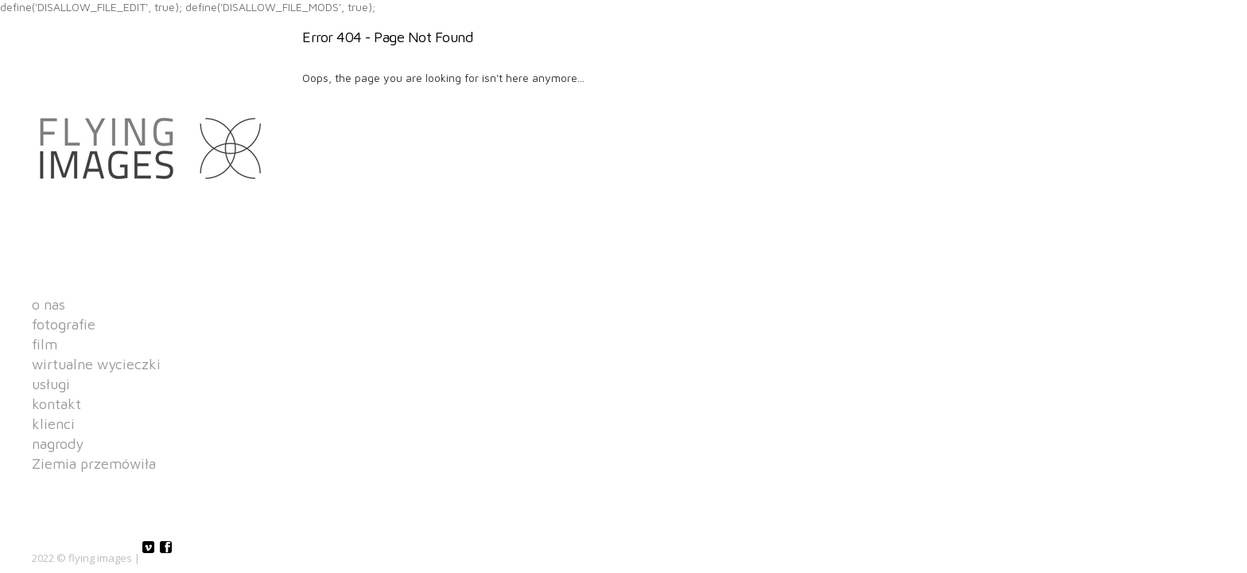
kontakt (56, 404)
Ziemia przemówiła (94, 464)
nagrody (58, 444)
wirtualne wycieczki (96, 364)
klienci (53, 424)
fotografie (63, 325)
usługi (51, 384)
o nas (48, 305)
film (44, 344)
